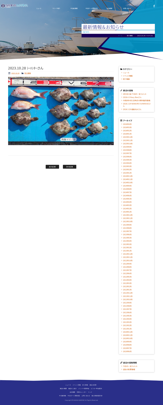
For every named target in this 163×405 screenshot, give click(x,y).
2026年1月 (127, 134)
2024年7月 (127, 192)
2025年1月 (127, 173)
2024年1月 (127, 212)
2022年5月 (127, 277)
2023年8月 (127, 228)
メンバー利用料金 (83, 388)
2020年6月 (127, 351)
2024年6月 (127, 195)
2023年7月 (127, 231)
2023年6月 (127, 234)
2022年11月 (128, 257)
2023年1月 (127, 250)
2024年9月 (127, 186)
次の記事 (69, 166)
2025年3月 (127, 166)
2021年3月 (127, 322)
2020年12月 (128, 332)
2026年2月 (127, 130)
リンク (90, 392)
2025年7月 (127, 153)
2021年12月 (128, 293)
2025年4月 (127, 163)
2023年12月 (128, 215)
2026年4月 (127, 124)
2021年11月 (128, 296)
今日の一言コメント (130, 366)
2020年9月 (127, 341)
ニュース (38, 8)
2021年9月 (127, 302)
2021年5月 (127, 315)
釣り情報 (28, 73)
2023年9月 (127, 225)
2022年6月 (127, 273)
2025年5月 (127, 160)
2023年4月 (127, 241)
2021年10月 (128, 299)
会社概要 (72, 392)
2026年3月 (127, 127)
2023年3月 (127, 244)
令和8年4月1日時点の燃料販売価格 (136, 100)
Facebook (154, 6)
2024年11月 (128, 179)
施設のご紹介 (72, 388)
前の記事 (52, 166)
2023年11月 (128, 218)
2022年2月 (127, 286)
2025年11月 (128, 140)
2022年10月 (128, 260)
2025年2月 (127, 169)
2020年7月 (127, 348)
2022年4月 (127, 280)
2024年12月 (128, 176)
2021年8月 (127, 306)
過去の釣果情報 (129, 369)
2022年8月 (127, 267)
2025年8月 (127, 150)
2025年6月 (127, 156)
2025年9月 (127, 147)
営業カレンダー (81, 392)
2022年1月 (127, 289)
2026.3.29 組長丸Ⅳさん (132, 109)
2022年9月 (127, 264)
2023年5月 (127, 237)
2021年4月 (127, 319)
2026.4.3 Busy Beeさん (132, 97)
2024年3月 (127, 205)
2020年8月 (127, 345)
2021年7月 (127, 309)
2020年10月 (128, 338)
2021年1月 (127, 328)
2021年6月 (127, 312)
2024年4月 (127, 202)
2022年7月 (127, 270)
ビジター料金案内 (96, 388)
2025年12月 (128, 137)
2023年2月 (127, 247)
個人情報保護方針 (97, 396)
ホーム (120, 36)
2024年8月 (127, 189)
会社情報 (109, 8)
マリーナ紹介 (56, 8)
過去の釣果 (93, 385)
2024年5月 (127, 199)
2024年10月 (128, 182)
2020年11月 (128, 335)
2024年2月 (127, 208)
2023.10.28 (15, 73)
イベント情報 (128, 76)
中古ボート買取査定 (92, 8)
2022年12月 (128, 254)
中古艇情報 (74, 8)
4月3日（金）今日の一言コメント (135, 94)
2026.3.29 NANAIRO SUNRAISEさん (136, 104)
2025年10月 (128, 143)
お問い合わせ (127, 8)
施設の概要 (63, 388)
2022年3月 (127, 283)
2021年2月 (127, 325)
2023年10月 (128, 221)
